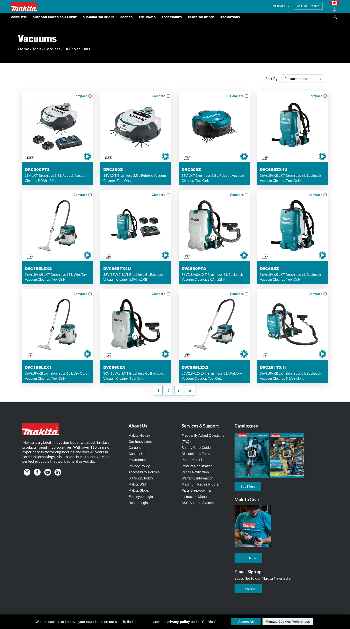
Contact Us (137, 454)
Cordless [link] (18, 17)
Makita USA (138, 484)
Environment (138, 460)
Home (23, 48)
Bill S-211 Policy (141, 478)
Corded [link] (126, 17)
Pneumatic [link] (147, 17)
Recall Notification (195, 472)
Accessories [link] (172, 17)
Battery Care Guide (196, 448)
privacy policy (178, 622)
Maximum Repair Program (201, 484)
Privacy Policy (139, 466)
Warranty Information (197, 478)
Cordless (52, 48)
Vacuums (82, 48)
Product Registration (197, 466)
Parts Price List (193, 460)
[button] (334, 6)
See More (248, 486)
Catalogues (246, 425)
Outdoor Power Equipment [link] (55, 17)
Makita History (139, 435)
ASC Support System (198, 503)
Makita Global (139, 490)
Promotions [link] (230, 17)
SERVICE (281, 6)
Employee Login (141, 497)
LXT (67, 48)
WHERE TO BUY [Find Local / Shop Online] (308, 6)
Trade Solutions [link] (201, 17)
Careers (135, 448)
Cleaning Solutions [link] (98, 17)
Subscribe (248, 589)
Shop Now (248, 558)
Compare (80, 96)
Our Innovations (141, 442)
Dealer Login (138, 503)
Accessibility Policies (144, 472)
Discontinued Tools (196, 454)
